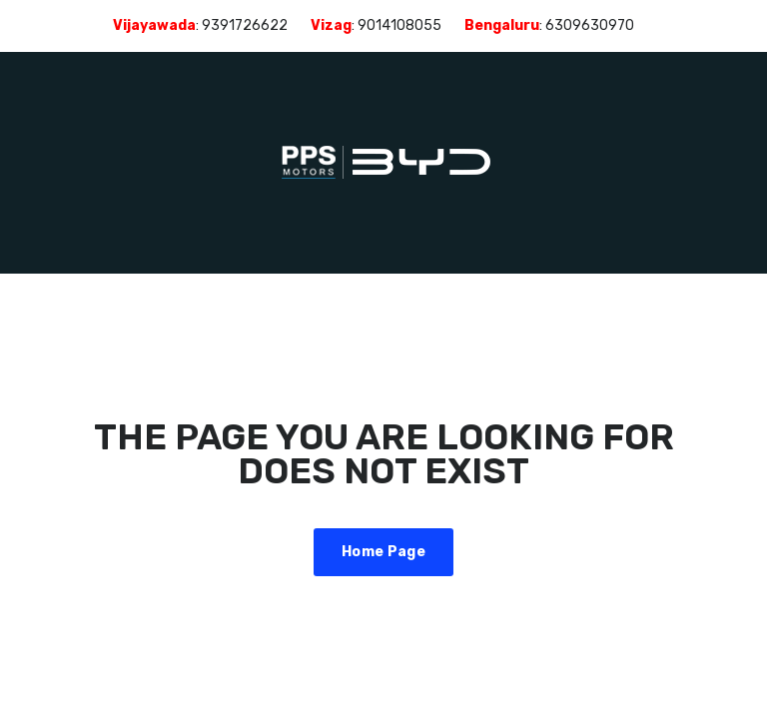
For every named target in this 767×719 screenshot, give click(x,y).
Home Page (383, 551)
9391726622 (245, 25)
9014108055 (399, 25)
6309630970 (589, 25)
